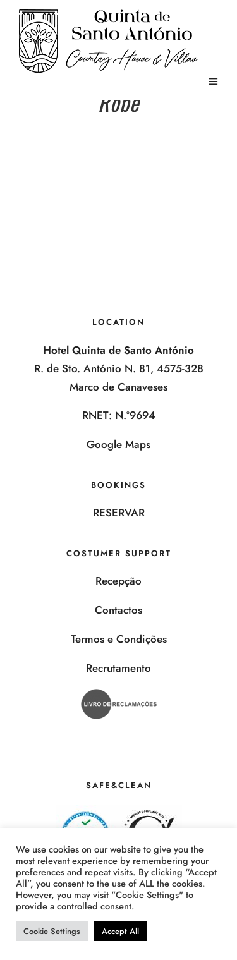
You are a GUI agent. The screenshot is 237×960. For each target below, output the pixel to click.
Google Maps (118, 444)
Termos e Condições (119, 639)
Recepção (118, 580)
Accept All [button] (120, 931)
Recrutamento (118, 668)
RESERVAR (119, 512)
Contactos (118, 609)
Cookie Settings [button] (51, 931)
